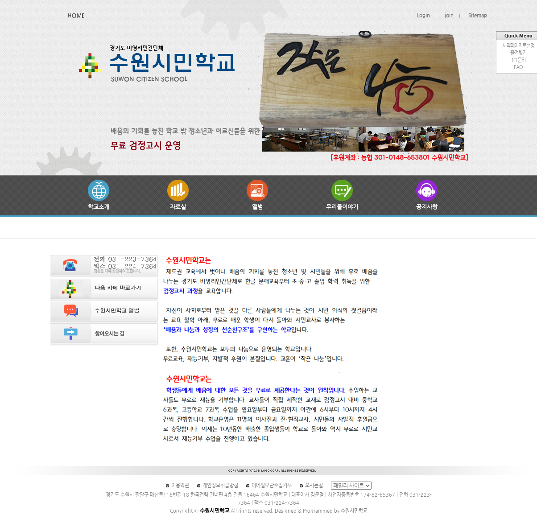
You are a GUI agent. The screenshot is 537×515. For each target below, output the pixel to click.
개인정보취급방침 (220, 485)
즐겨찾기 (518, 53)
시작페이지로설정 (518, 46)
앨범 (257, 195)
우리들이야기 (342, 195)
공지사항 (427, 195)
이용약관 (180, 485)
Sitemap (477, 15)
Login (423, 15)
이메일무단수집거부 (272, 485)
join (449, 15)
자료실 (178, 195)
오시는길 (314, 485)
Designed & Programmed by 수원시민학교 (321, 511)
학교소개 (98, 195)
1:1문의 (518, 60)
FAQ (518, 67)
